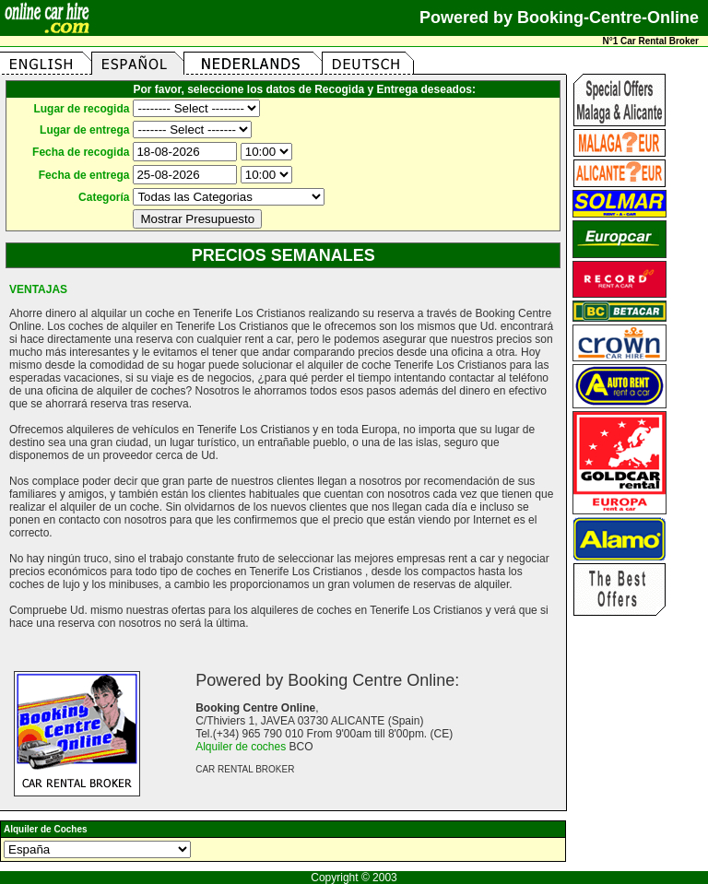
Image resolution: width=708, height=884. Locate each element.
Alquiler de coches (240, 746)
